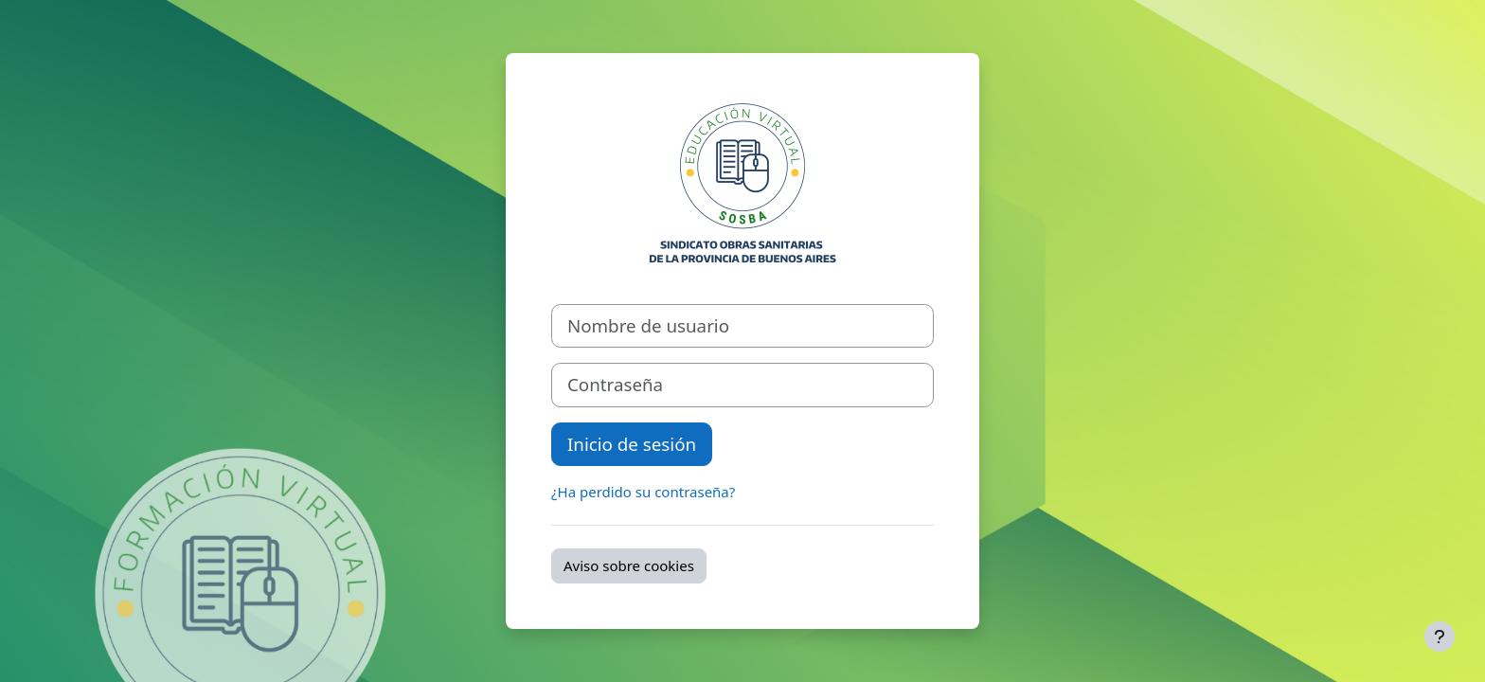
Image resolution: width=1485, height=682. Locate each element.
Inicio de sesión (631, 444)
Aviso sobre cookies (629, 565)
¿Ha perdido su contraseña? (643, 491)
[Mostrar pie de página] (1439, 636)
